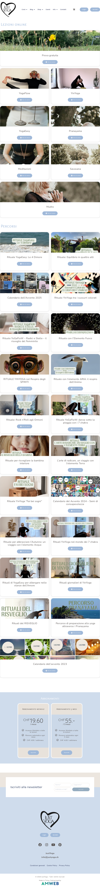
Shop (40, 9)
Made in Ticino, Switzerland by (50, 880)
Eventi (48, 9)
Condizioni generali (37, 865)
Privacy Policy (64, 865)
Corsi (24, 9)
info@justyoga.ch (50, 857)
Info (55, 9)
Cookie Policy (52, 865)
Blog (32, 9)
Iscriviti (33, 752)
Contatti (63, 9)
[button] (50, 62)
